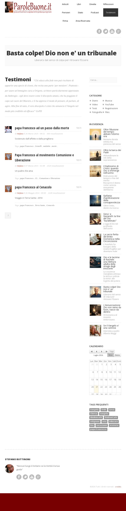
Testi (94, 108)
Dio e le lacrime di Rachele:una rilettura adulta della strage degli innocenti (111, 263)
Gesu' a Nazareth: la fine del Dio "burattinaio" (111, 217)
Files (107, 112)
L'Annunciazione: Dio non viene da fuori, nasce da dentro (112, 308)
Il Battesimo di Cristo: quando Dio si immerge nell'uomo (111, 169)
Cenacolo (50, 205)
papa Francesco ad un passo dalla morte (42, 128)
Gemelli (38, 146)
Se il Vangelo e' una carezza (111, 326)
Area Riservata (83, 20)
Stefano (20, 133)
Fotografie (97, 112)
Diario (95, 100)
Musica (108, 100)
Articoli (65, 4)
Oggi (111, 352)
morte (54, 146)
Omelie (92, 4)
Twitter (105, 31)
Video (95, 104)
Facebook (99, 31)
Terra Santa (40, 205)
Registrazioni (111, 108)
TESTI (78, 128)
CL (36, 178)
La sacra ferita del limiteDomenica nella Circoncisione (111, 238)
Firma (65, 20)
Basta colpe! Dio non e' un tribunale (112, 289)
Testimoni (110, 12)
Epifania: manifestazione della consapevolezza (111, 199)
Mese (111, 355)
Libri (79, 4)
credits (118, 486)
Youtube (112, 31)
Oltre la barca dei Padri (112, 151)
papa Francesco (27, 146)
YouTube (109, 104)
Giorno (117, 355)
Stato (80, 12)
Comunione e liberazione (49, 178)
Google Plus (118, 31)
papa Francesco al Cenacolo (33, 187)
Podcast (95, 12)
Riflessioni (108, 4)
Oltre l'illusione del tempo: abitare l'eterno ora (111, 133)
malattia (46, 146)
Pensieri (66, 12)
